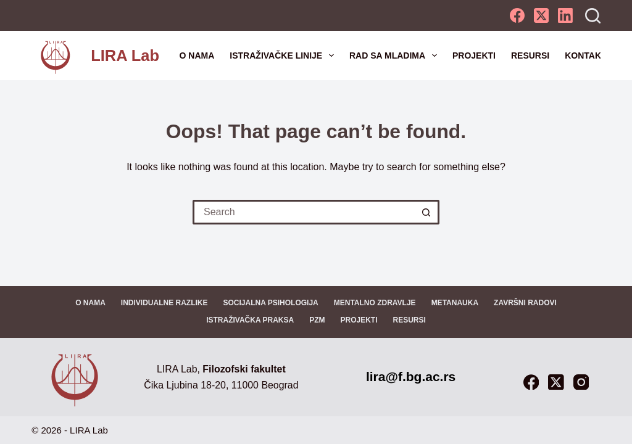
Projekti (474, 55)
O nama (197, 55)
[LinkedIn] (565, 15)
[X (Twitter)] (541, 15)
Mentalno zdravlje (375, 302)
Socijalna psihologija (270, 302)
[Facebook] (517, 15)
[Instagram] (581, 382)
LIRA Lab (125, 55)
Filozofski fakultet (243, 369)
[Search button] (427, 212)
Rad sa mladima (395, 55)
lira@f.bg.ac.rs (410, 376)
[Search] (593, 15)
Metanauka (454, 302)
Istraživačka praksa (250, 320)
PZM (317, 320)
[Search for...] (304, 212)
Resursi (530, 55)
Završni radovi (525, 302)
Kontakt (585, 55)
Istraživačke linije (284, 55)
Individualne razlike (164, 302)
